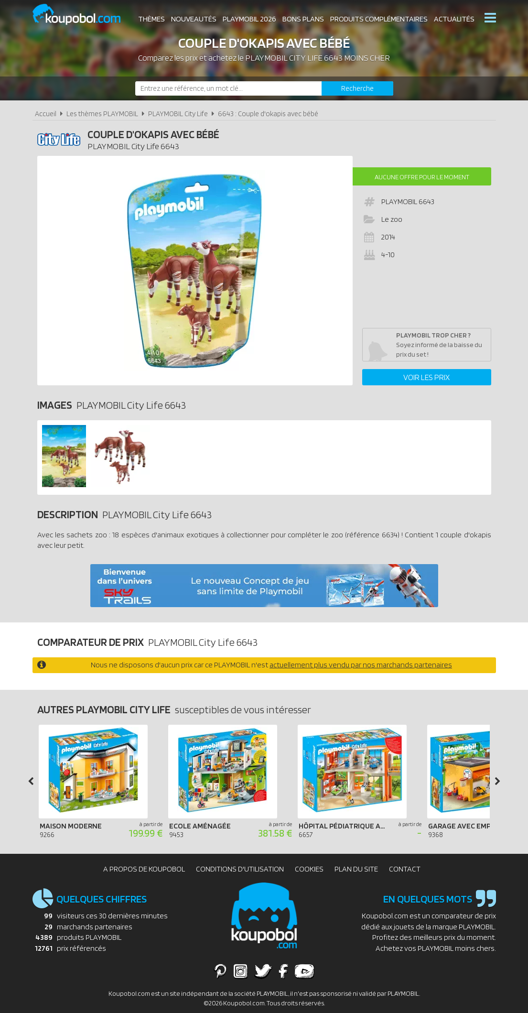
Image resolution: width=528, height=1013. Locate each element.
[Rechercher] (357, 88)
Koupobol (82, 14)
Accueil (45, 113)
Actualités (454, 18)
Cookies (309, 868)
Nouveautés (193, 18)
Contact (404, 868)
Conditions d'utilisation (240, 868)
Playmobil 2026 (249, 18)
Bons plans (303, 18)
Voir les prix (426, 377)
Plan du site (356, 868)
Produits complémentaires (379, 18)
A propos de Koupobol (144, 868)
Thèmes (151, 18)
